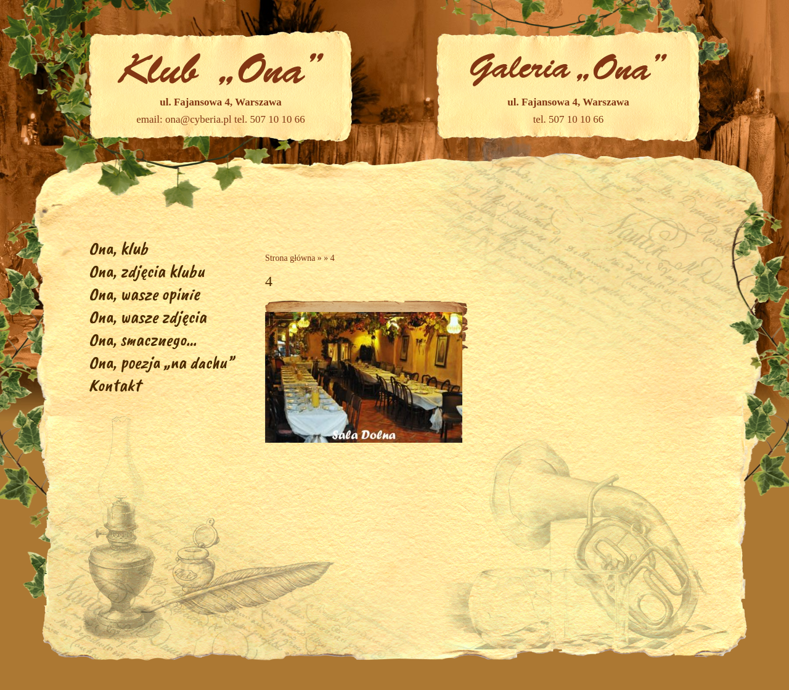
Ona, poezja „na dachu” (161, 362)
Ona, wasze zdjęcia (147, 316)
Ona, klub (118, 248)
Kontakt (115, 385)
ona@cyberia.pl (198, 119)
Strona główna (290, 258)
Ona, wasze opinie (144, 293)
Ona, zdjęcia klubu (147, 271)
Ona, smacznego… (143, 339)
